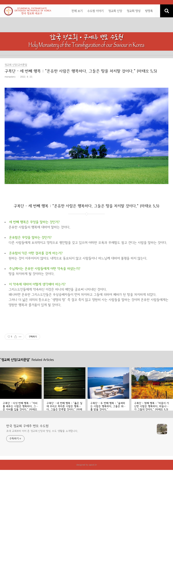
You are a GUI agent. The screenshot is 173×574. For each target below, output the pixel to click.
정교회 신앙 (115, 11)
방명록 (149, 11)
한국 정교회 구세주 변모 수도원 (27, 426)
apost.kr (93, 465)
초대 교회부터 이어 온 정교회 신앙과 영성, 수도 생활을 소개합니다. (42, 431)
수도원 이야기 (95, 11)
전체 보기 (77, 11)
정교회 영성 (133, 11)
